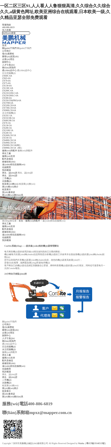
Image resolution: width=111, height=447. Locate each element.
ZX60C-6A (7, 76)
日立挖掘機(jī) (9, 347)
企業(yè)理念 (8, 59)
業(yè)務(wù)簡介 (10, 187)
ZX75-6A (6, 83)
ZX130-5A (7, 125)
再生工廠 (6, 153)
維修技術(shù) (8, 162)
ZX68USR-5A (8, 120)
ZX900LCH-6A (9, 110)
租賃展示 (6, 189)
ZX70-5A (6, 123)
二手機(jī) (6, 178)
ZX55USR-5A (8, 118)
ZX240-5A (7, 133)
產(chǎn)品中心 (9, 70)
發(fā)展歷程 (8, 54)
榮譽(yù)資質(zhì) (10, 56)
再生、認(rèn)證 (9, 175)
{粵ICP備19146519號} (95, 443)
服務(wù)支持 (8, 156)
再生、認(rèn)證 (9, 377)
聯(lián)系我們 (8, 67)
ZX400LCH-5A (9, 140)
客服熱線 (55, 26)
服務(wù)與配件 (9, 150)
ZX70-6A (6, 81)
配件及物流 (7, 159)
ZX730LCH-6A (9, 108)
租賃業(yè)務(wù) (10, 184)
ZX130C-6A (7, 88)
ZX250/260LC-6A (10, 95)
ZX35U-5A (7, 115)
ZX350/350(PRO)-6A (11, 100)
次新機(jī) (6, 181)
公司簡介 (6, 51)
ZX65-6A (6, 78)
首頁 (4, 45)
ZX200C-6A (7, 90)
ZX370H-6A (7, 103)
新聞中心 (6, 62)
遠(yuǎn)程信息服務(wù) (13, 164)
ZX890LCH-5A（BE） (12, 148)
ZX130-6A (7, 86)
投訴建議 (6, 170)
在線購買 (6, 167)
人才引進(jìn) (8, 65)
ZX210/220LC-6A (10, 93)
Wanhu (81, 443)
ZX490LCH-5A (9, 143)
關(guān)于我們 (9, 48)
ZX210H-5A (7, 130)
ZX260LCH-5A (9, 135)
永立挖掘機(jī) (9, 349)
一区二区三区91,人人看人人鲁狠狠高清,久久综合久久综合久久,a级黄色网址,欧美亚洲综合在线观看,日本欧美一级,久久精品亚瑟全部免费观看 (55, 11)
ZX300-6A (7, 98)
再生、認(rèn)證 (9, 173)
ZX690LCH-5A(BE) (11, 145)
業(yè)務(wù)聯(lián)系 (12, 195)
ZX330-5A (7, 138)
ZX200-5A (7, 128)
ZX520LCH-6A (9, 105)
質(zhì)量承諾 (8, 192)
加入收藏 (6, 30)
